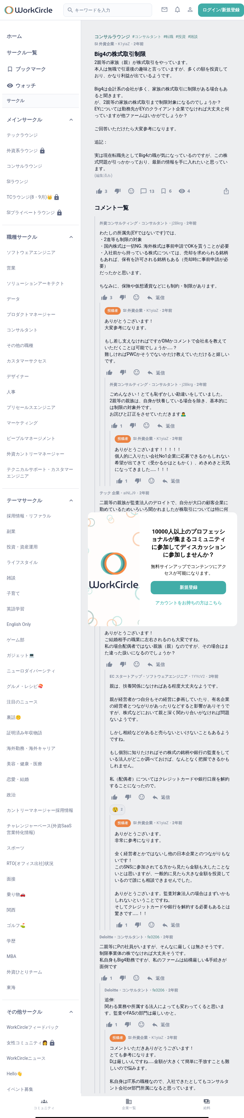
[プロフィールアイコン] (190, 9)
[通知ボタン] (177, 10)
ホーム (14, 36)
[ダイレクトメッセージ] (164, 9)
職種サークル (40, 237)
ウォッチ (21, 85)
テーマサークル (40, 500)
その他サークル (40, 1012)
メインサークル (40, 119)
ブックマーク (26, 69)
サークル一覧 (22, 53)
